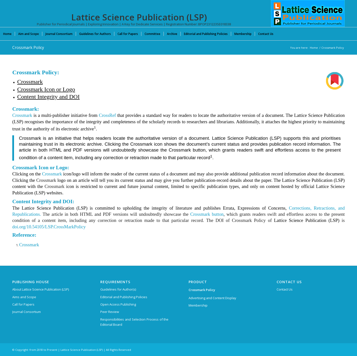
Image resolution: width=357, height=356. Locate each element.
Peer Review (109, 312)
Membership (198, 305)
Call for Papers (23, 304)
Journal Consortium (26, 312)
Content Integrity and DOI (48, 96)
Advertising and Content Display (212, 298)
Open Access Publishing (118, 304)
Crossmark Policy (28, 47)
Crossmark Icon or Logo (46, 89)
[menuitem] (7, 34)
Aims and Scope (24, 297)
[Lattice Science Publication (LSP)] (308, 17)
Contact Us (285, 289)
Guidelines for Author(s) (118, 289)
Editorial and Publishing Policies (123, 297)
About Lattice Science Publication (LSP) (40, 289)
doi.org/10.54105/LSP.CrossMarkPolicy (49, 226)
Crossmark (30, 81)
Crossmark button (207, 214)
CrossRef (107, 115)
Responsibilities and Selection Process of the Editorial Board (134, 322)
